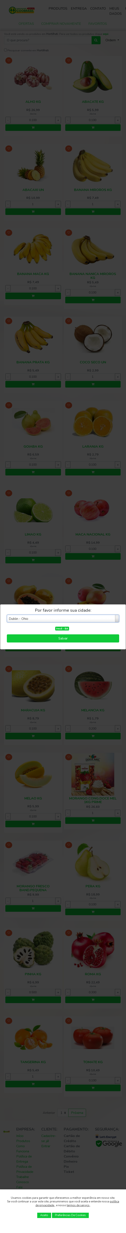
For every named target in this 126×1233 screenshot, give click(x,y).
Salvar (63, 638)
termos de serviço (78, 1205)
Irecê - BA (62, 628)
